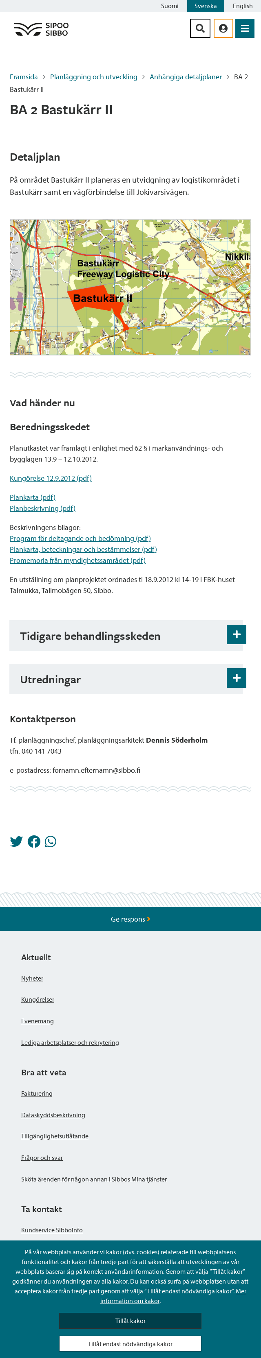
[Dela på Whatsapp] (50, 844)
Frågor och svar (42, 1157)
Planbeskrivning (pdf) (42, 508)
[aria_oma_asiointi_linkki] (223, 28)
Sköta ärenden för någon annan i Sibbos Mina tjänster (94, 1179)
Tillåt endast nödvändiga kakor (130, 1344)
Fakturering (37, 1093)
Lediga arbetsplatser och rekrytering (70, 1042)
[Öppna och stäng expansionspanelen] (236, 634)
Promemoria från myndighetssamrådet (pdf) (78, 560)
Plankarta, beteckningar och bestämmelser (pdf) (83, 549)
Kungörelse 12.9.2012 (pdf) (51, 478)
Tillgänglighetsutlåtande (54, 1136)
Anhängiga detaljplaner (186, 76)
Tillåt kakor (130, 1321)
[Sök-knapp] (200, 28)
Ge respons (130, 918)
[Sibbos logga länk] (41, 35)
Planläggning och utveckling (93, 76)
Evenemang (37, 1021)
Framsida (24, 76)
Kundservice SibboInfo (52, 1230)
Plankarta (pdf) (32, 497)
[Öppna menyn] (244, 28)
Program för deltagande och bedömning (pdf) (80, 538)
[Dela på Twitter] (16, 844)
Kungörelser (37, 999)
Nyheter (32, 978)
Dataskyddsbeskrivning (53, 1115)
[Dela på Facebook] (33, 844)
